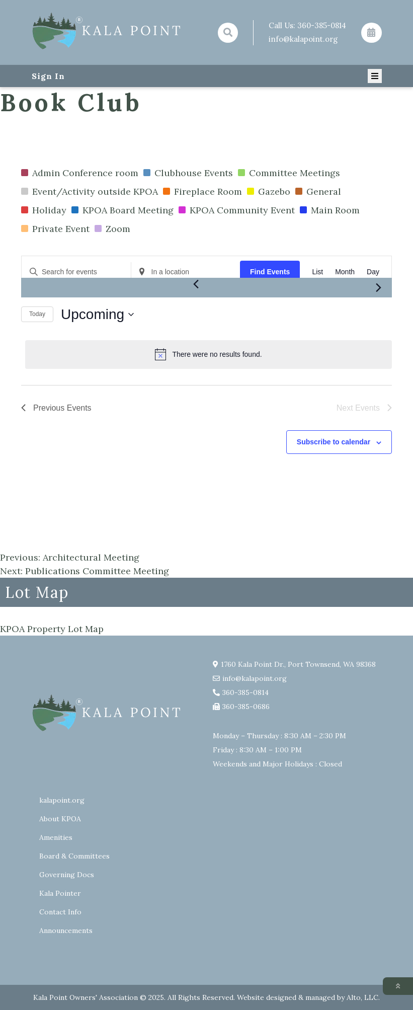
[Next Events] (378, 288)
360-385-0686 (246, 706)
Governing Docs (66, 874)
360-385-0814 (321, 25)
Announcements (66, 930)
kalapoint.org (62, 800)
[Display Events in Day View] (373, 272)
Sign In (48, 76)
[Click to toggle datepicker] (97, 314)
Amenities (55, 837)
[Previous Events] (196, 284)
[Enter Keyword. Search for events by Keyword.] (76, 272)
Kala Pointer (60, 893)
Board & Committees (74, 856)
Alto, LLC (362, 997)
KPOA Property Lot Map (52, 629)
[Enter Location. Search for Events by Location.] (185, 272)
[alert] (208, 354)
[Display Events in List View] (317, 272)
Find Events (270, 272)
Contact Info (60, 911)
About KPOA (60, 818)
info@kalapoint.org (303, 39)
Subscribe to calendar (333, 442)
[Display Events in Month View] (345, 272)
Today (37, 314)
